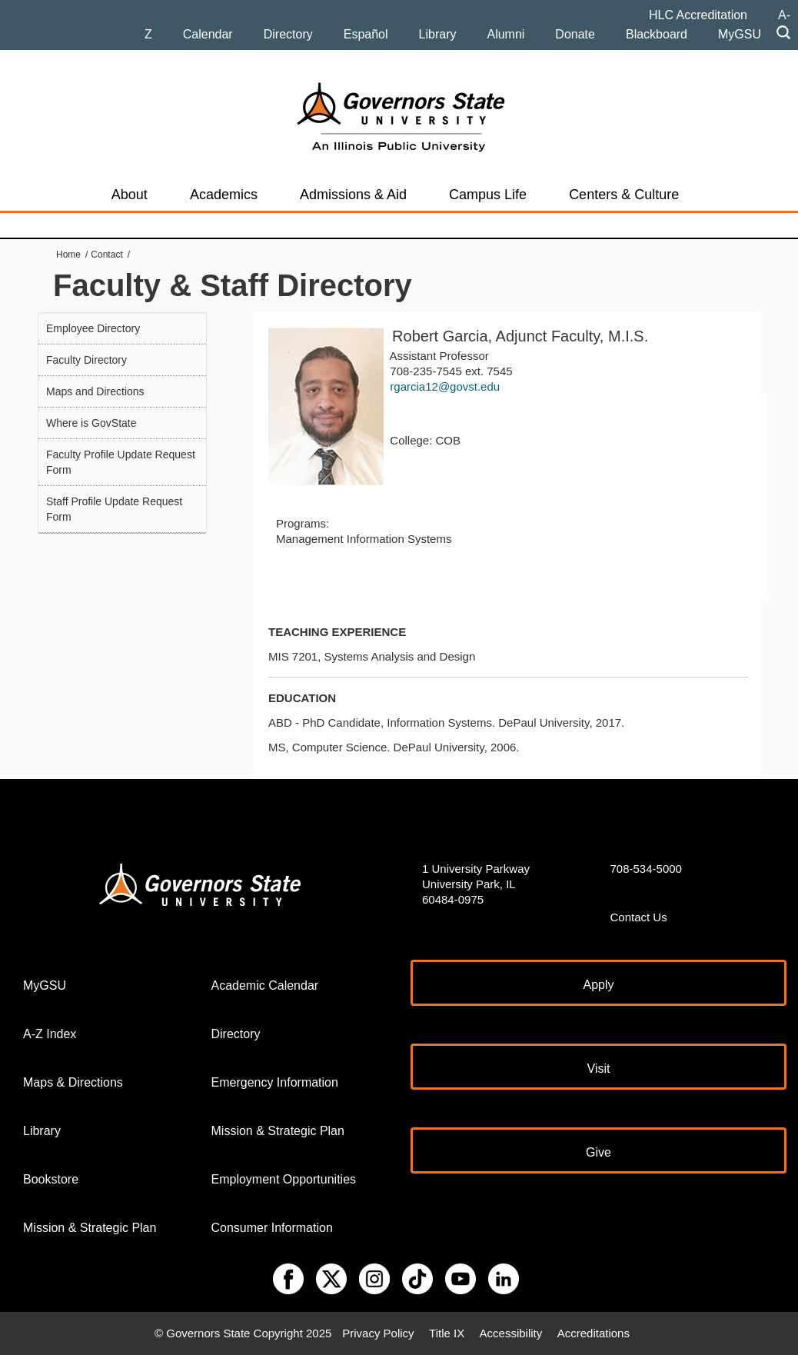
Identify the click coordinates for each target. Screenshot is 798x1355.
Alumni (505, 34)
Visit (598, 1068)
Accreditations (593, 1333)
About (129, 194)
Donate (575, 34)
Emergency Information (274, 1082)
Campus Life (488, 194)
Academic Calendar (265, 985)
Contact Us (638, 917)
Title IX (446, 1333)
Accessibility (511, 1333)
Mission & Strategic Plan (89, 1227)
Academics (224, 194)
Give (598, 1152)
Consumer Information (272, 1227)
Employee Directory (93, 328)
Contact (106, 254)
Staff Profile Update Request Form (114, 509)
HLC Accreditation (698, 15)
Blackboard (656, 34)
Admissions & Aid (353, 194)
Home (68, 254)
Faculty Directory (86, 360)
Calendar (208, 34)
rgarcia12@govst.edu (445, 386)
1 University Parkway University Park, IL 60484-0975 (476, 884)
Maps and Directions (95, 391)
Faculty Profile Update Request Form (120, 462)
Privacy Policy (378, 1333)
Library (438, 34)
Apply (598, 984)
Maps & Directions (73, 1082)
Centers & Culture (624, 194)
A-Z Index (49, 1033)
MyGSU (739, 34)
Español (366, 34)
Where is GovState (91, 423)
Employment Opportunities (284, 1179)
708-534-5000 (646, 868)
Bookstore (50, 1179)
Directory (288, 34)
